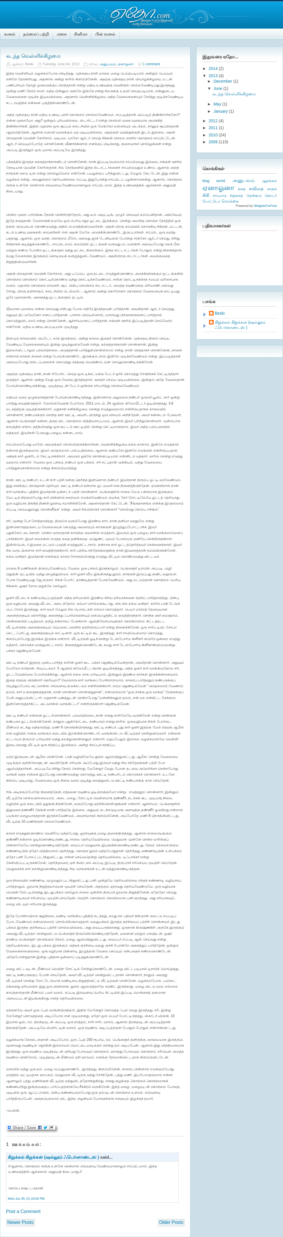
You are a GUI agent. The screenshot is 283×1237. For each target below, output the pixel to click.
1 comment (151, 64)
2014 (214, 68)
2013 (214, 75)
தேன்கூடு (254, 196)
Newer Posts (20, 1222)
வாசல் (10, 34)
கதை (242, 189)
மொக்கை (230, 201)
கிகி (205, 195)
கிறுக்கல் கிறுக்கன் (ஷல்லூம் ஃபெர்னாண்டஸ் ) (53, 1157)
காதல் (272, 189)
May (217, 104)
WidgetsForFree (265, 205)
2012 (214, 120)
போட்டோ (211, 201)
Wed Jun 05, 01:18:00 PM (26, 1198)
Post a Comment (23, 1211)
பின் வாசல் (105, 34)
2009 (214, 142)
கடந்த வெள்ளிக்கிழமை (33, 56)
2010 (214, 135)
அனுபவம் (107, 64)
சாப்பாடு (220, 196)
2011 (214, 127)
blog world (213, 181)
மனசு (61, 34)
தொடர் (271, 195)
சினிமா (80, 34)
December (223, 81)
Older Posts (171, 1222)
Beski (220, 313)
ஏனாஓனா (126, 64)
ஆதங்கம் (269, 181)
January (221, 111)
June (218, 88)
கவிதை (256, 188)
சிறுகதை (236, 196)
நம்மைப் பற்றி (36, 34)
